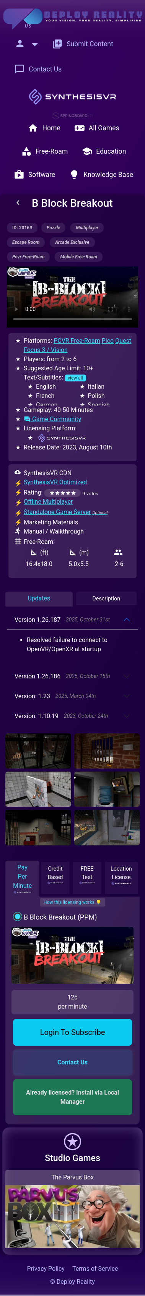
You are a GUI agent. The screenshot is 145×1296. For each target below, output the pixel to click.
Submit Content (82, 44)
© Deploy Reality (72, 1281)
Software (34, 174)
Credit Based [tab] (55, 874)
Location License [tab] (121, 875)
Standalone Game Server (57, 512)
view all (75, 378)
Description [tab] (106, 598)
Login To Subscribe (72, 1032)
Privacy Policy (46, 1268)
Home (44, 128)
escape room (25, 242)
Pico (108, 340)
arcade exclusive (72, 242)
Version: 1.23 (55, 696)
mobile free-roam (78, 257)
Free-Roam (44, 151)
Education (103, 151)
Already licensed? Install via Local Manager (73, 1097)
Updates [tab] (39, 598)
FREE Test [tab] (87, 874)
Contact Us (38, 69)
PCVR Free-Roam (77, 340)
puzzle (53, 227)
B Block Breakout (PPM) (60, 917)
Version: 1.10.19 (61, 716)
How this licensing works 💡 (72, 902)
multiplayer (87, 227)
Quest (123, 340)
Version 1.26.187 (62, 619)
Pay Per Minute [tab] (22, 879)
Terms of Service (95, 1268)
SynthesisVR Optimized (55, 482)
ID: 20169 (22, 227)
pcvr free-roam (28, 257)
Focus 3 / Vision (46, 350)
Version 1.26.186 (62, 676)
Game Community (52, 419)
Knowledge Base (101, 174)
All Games (96, 128)
